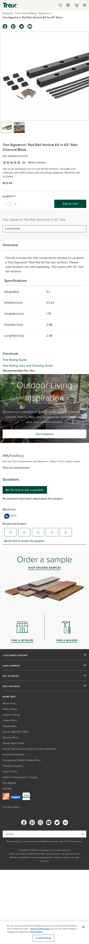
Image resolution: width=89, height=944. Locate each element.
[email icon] (29, 26)
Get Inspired (44, 433)
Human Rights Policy (13, 743)
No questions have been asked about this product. (33, 498)
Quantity (9, 196)
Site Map (7, 788)
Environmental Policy (14, 754)
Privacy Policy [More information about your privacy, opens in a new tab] (36, 931)
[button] (6, 127)
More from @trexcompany (16, 467)
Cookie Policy (10, 720)
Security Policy (10, 737)
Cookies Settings (11, 715)
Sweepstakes (9, 726)
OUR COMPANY (11, 665)
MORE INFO (9, 696)
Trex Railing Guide (15, 360)
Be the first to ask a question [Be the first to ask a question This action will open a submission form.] (25, 490)
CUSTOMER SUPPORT (15, 655)
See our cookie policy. (40, 928)
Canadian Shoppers (13, 766)
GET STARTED (11, 676)
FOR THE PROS (11, 686)
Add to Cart (70, 203)
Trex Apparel (9, 783)
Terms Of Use (10, 771)
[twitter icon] (21, 26)
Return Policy (9, 703)
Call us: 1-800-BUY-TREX (15, 732)
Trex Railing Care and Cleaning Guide (28, 365)
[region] (44, 932)
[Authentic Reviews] (11, 516)
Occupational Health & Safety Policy (22, 760)
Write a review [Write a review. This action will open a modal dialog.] (36, 162)
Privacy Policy (10, 709)
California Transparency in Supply (20, 777)
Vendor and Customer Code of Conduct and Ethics (29, 749)
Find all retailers (11, 807)
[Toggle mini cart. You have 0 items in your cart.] (77, 5)
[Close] (83, 927)
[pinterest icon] (13, 26)
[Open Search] (60, 5)
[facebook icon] (5, 26)
